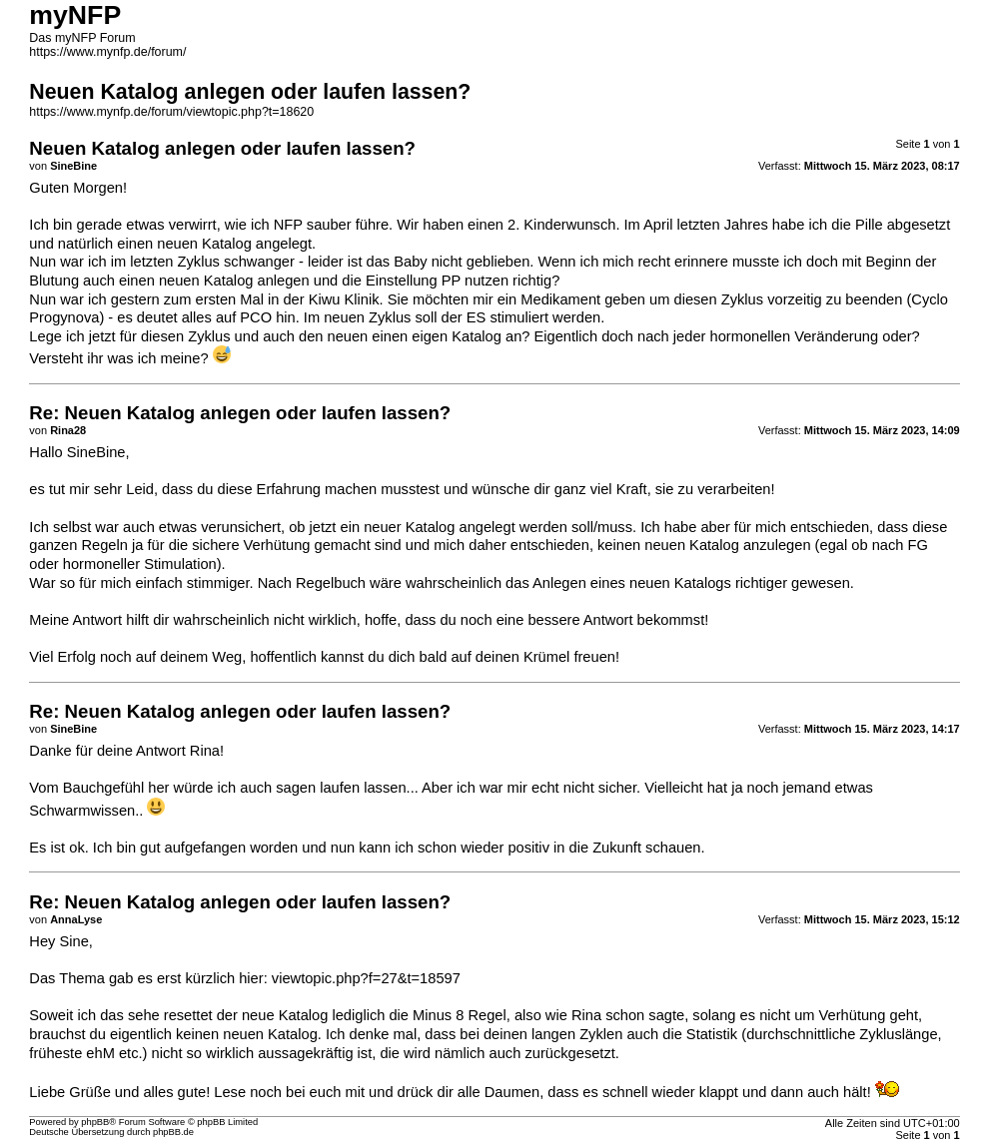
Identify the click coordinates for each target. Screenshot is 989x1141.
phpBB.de (173, 1132)
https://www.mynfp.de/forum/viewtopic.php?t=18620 (171, 112)
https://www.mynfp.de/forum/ (107, 52)
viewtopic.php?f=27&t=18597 (366, 978)
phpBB (95, 1122)
